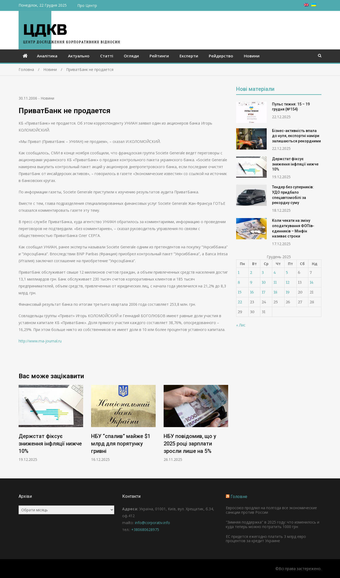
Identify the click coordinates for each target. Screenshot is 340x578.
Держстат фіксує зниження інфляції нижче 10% (50, 443)
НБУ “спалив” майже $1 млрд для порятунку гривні (120, 443)
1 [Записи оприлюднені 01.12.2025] (238, 272)
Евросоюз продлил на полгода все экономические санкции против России (271, 510)
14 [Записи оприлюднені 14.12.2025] (311, 282)
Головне (239, 496)
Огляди (131, 55)
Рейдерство (221, 55)
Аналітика (47, 55)
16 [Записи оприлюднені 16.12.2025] (252, 292)
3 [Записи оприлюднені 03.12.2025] (263, 272)
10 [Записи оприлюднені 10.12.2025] (264, 282)
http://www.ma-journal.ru (40, 340)
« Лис (240, 325)
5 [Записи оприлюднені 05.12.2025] (287, 272)
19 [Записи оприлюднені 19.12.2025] (288, 292)
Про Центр (87, 5)
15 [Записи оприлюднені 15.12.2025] (239, 292)
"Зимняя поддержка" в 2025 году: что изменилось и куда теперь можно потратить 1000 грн (272, 524)
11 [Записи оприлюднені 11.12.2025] (275, 282)
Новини (252, 55)
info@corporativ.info (152, 522)
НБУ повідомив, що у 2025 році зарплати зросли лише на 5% (190, 443)
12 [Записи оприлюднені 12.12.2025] (288, 282)
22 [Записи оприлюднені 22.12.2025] (240, 302)
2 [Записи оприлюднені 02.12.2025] (251, 272)
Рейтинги (159, 55)
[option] (51, 423)
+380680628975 (145, 529)
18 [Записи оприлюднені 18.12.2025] (275, 292)
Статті (106, 55)
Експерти (189, 55)
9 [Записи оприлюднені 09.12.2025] (251, 282)
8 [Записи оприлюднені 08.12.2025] (239, 282)
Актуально (79, 55)
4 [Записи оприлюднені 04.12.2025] (275, 272)
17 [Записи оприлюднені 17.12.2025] (263, 292)
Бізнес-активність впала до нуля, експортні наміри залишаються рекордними (296, 136)
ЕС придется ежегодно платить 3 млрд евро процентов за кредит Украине (266, 538)
